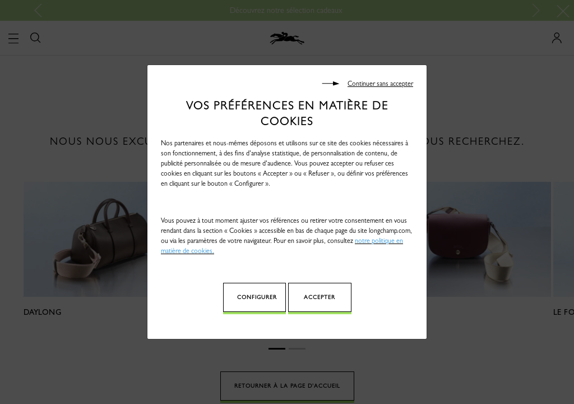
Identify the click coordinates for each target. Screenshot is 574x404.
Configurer (257, 297)
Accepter (319, 297)
